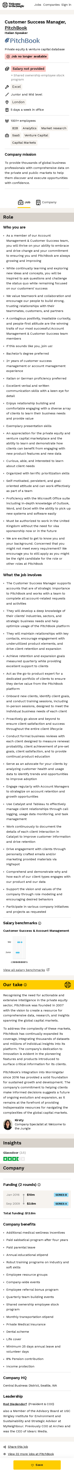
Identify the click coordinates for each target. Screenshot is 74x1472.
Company (45, 202)
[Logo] (13, 5)
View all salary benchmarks (24, 970)
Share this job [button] (15, 1447)
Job (24, 202)
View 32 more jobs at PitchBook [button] (28, 1454)
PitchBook (16, 28)
